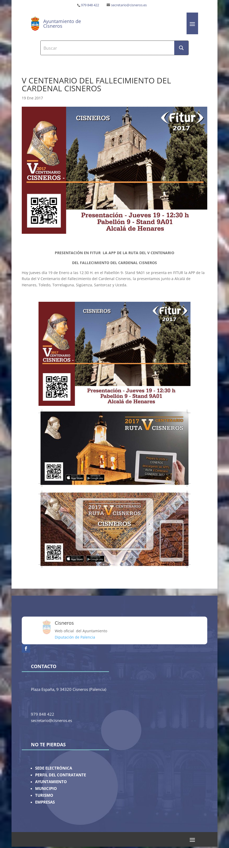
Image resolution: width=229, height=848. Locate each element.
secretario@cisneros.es (129, 5)
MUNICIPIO (46, 788)
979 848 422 (90, 5)
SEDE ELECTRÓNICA (53, 768)
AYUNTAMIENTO (51, 781)
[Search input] (107, 48)
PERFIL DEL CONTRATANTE (60, 775)
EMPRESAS (45, 802)
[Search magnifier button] (181, 48)
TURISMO (44, 795)
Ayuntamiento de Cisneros (62, 23)
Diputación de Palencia (75, 637)
